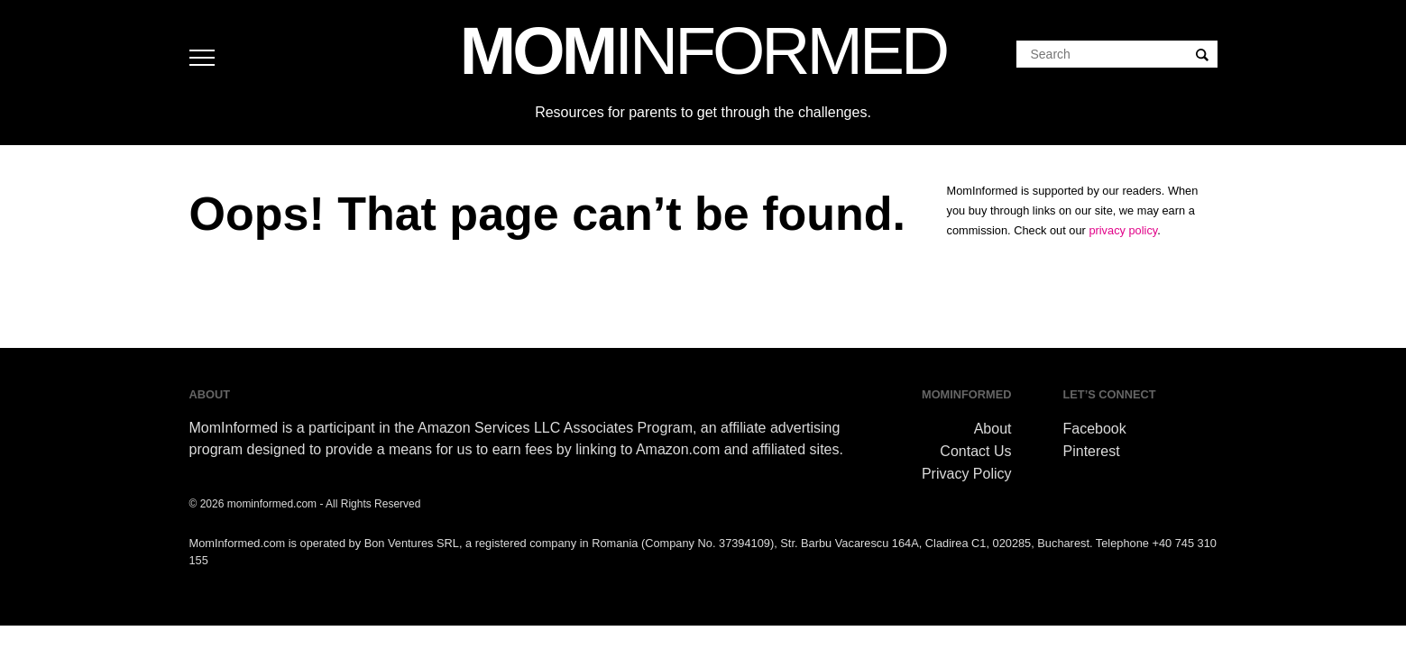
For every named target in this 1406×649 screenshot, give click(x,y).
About (993, 428)
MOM (703, 50)
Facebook (1094, 428)
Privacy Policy (967, 473)
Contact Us (975, 451)
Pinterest (1091, 451)
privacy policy (1123, 230)
